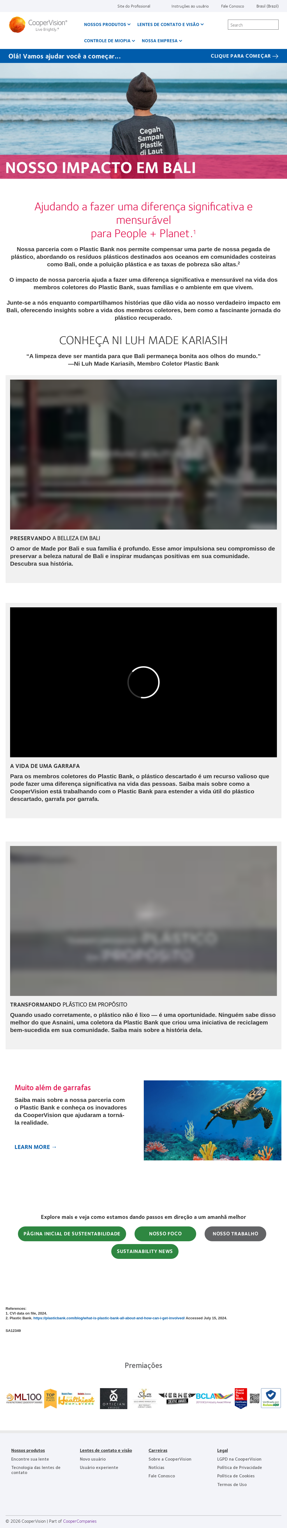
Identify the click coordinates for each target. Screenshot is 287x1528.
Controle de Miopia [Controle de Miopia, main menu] (107, 40)
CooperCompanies (80, 1520)
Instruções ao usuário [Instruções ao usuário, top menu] (190, 6)
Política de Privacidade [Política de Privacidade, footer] (239, 1467)
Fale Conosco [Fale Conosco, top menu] (232, 6)
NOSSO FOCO (165, 1233)
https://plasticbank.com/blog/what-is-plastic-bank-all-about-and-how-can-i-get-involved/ (109, 1318)
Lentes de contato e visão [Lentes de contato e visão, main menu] (168, 24)
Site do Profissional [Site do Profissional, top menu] (133, 6)
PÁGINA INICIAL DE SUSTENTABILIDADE (72, 1233)
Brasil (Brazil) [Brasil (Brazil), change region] (267, 6)
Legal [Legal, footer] (222, 1450)
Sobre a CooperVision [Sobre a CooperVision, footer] (170, 1458)
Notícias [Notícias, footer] (157, 1467)
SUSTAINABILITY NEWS (145, 1251)
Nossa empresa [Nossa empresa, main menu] (160, 40)
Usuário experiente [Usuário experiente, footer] (99, 1467)
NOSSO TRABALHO (235, 1233)
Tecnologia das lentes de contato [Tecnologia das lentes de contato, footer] (36, 1470)
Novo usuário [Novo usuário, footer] (93, 1458)
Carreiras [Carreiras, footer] (158, 1450)
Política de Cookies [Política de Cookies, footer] (236, 1475)
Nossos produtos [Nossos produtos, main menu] (105, 24)
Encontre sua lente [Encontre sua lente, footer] (30, 1458)
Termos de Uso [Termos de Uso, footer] (232, 1484)
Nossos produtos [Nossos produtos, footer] (28, 1450)
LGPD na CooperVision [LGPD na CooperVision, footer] (239, 1458)
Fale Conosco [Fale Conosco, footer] (162, 1475)
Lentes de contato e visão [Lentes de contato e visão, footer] (106, 1450)
